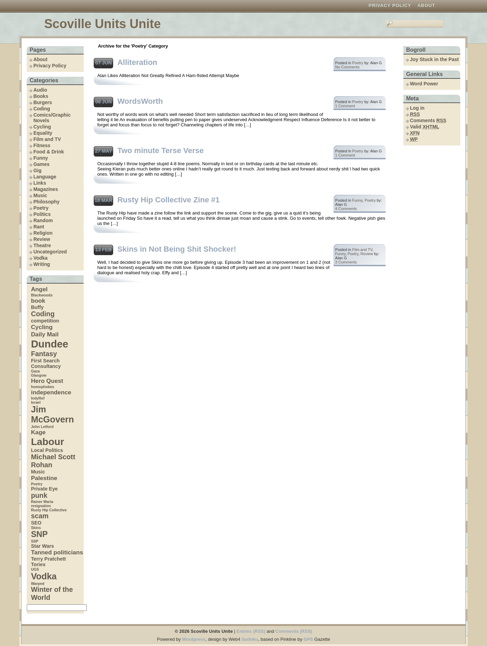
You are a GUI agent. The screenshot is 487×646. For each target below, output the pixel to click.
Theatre (42, 245)
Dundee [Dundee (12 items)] (49, 344)
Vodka (40, 258)
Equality (42, 133)
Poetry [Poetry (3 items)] (36, 484)
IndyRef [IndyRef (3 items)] (37, 398)
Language (44, 176)
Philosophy (46, 201)
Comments (428, 120)
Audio (40, 90)
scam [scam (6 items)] (40, 516)
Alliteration (137, 62)
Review (41, 239)
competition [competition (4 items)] (45, 321)
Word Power (424, 83)
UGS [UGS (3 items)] (35, 569)
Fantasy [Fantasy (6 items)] (44, 354)
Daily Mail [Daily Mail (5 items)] (45, 334)
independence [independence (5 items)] (51, 392)
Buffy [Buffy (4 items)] (37, 307)
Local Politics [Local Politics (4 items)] (47, 450)
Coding (41, 108)
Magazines (45, 189)
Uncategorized (50, 251)
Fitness (41, 145)
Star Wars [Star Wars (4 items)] (42, 546)
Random (43, 220)
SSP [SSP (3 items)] (34, 541)
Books (40, 96)
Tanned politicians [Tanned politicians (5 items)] (57, 552)
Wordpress (193, 639)
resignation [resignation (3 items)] (41, 506)
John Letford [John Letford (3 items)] (42, 427)
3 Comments (346, 262)
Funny (40, 158)
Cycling (42, 126)
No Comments (347, 67)
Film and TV (47, 139)
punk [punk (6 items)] (39, 495)
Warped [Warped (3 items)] (37, 583)
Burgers (42, 102)
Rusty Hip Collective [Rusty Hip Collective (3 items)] (49, 510)
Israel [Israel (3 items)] (36, 402)
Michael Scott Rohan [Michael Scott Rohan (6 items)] (53, 461)
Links (39, 183)
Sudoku (250, 639)
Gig (37, 170)
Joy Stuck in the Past (434, 59)
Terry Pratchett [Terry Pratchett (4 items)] (48, 559)
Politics (42, 214)
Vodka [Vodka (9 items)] (44, 576)
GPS (308, 639)
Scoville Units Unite (102, 24)
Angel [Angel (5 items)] (39, 289)
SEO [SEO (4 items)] (36, 523)
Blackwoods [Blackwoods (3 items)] (41, 295)
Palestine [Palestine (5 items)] (44, 478)
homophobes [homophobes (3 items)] (42, 387)
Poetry (41, 208)
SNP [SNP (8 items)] (39, 534)
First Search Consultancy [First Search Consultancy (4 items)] (46, 363)
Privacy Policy (390, 5)
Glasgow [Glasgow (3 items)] (38, 375)
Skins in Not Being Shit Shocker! (176, 249)
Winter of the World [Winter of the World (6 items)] (52, 593)
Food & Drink (48, 151)
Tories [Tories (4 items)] (38, 564)
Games (41, 164)
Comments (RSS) (293, 631)
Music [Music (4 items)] (38, 472)
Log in (417, 108)
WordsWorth (140, 101)
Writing (41, 264)
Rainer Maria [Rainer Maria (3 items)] (42, 502)
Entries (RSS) (250, 631)
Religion (42, 233)
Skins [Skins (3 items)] (36, 528)
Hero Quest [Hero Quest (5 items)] (47, 380)
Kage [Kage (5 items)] (38, 432)
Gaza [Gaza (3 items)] (35, 371)
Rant (38, 226)
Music (40, 195)
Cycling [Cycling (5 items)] (41, 327)
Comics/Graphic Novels (51, 117)
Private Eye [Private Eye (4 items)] (44, 489)
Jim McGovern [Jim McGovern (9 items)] (52, 414)
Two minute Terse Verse (160, 150)
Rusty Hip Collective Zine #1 (168, 199)
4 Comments (346, 209)
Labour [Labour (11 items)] (47, 441)
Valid (424, 126)
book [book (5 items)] (38, 300)
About (426, 5)
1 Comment (345, 106)
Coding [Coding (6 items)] (42, 314)
